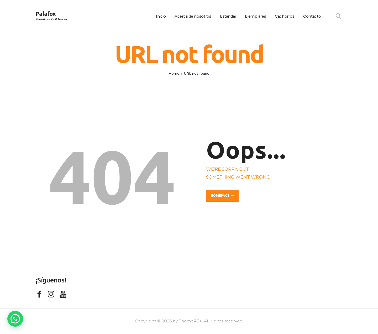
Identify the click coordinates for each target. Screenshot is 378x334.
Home (174, 73)
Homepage (220, 195)
